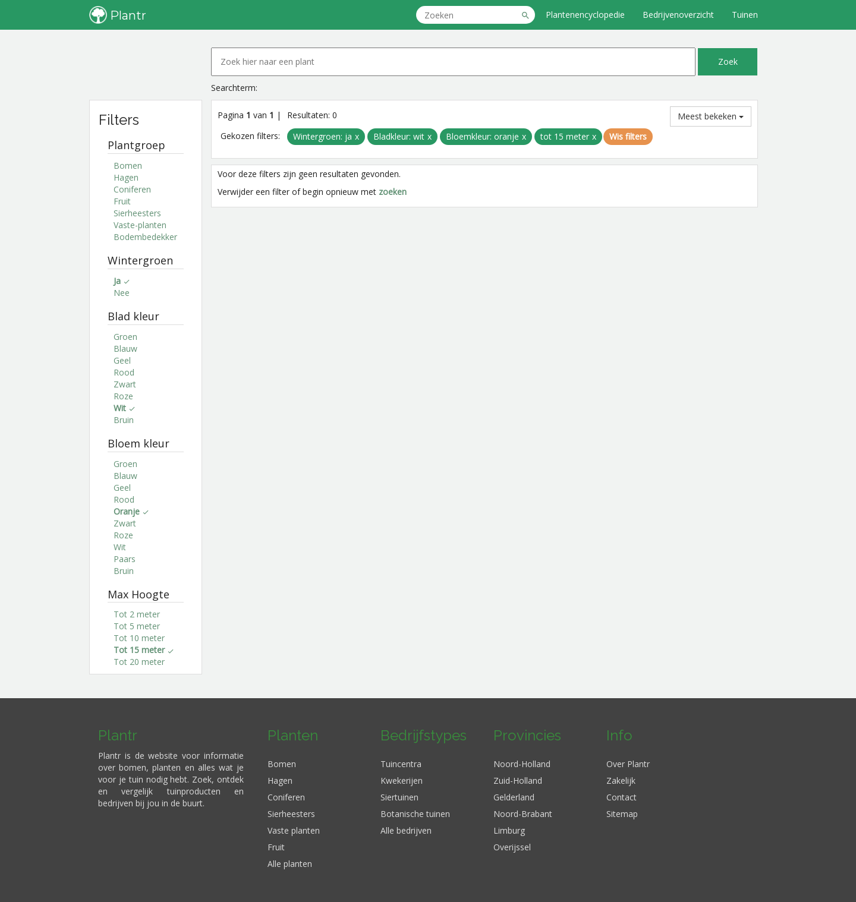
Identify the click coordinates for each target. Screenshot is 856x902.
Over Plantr (628, 763)
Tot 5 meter (137, 626)
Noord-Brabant (522, 813)
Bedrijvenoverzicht (678, 14)
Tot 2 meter (137, 614)
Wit (120, 547)
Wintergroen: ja (322, 136)
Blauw (125, 348)
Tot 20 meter (139, 661)
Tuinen (745, 14)
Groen (125, 336)
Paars (125, 558)
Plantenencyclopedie (585, 14)
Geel (122, 360)
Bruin (124, 419)
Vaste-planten (140, 225)
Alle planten (290, 863)
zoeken (393, 191)
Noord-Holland (521, 763)
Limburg (509, 830)
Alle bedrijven (406, 830)
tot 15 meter (564, 136)
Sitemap (622, 813)
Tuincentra (400, 763)
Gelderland (513, 797)
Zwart (125, 384)
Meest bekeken (711, 116)
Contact (621, 797)
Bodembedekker (145, 236)
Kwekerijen (401, 780)
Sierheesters (137, 213)
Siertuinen (399, 797)
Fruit (122, 201)
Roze (123, 396)
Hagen (126, 177)
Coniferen (132, 189)
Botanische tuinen (415, 813)
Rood (124, 372)
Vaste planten (294, 830)
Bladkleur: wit (398, 136)
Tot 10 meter (139, 638)
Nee (122, 292)
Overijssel (512, 847)
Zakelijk (620, 780)
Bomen (128, 165)
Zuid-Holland (517, 780)
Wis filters (628, 136)
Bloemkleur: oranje (482, 136)
